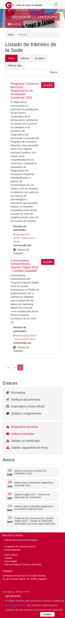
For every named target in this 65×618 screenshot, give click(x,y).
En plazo (40, 58)
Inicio (11, 34)
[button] (54, 72)
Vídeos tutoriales (22, 434)
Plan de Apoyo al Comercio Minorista (22, 564)
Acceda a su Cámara (19, 16)
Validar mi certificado (25, 441)
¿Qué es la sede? (47, 16)
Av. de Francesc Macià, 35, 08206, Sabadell (25, 579)
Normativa (18, 392)
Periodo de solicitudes (19, 228)
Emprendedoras (12, 549)
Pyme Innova (11, 555)
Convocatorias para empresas (24, 9)
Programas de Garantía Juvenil (20, 546)
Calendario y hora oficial (27, 406)
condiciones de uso (15, 605)
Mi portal (14, 24)
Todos (11, 58)
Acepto (47, 614)
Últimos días (15, 65)
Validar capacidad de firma (29, 447)
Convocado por (22, 245)
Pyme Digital (10, 561)
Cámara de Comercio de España (20, 540)
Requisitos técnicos (24, 427)
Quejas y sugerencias (26, 413)
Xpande (8, 558)
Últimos (25, 58)
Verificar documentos (25, 399)
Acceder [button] (47, 85)
